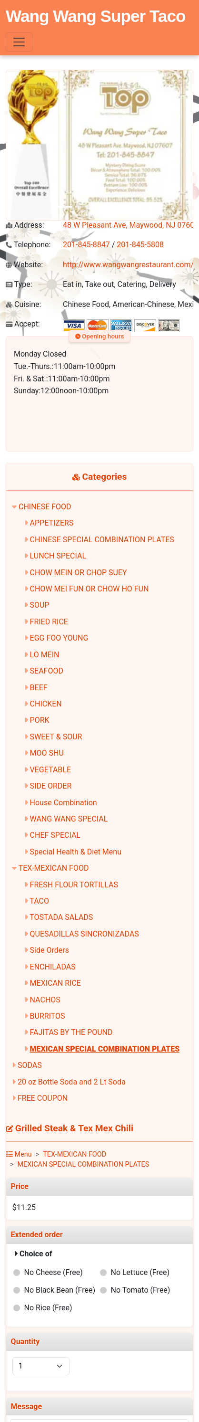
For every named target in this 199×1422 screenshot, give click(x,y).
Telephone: (28, 244)
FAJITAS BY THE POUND (71, 1032)
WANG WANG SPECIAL (69, 818)
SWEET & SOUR (56, 736)
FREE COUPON (43, 1098)
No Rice (48, 1307)
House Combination (63, 802)
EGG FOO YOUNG (59, 638)
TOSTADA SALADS (61, 917)
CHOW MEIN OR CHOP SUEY (78, 572)
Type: (19, 284)
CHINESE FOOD (45, 506)
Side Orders (49, 950)
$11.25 (24, 1207)
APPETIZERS (52, 522)
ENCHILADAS (53, 966)
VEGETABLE (50, 769)
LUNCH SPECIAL (58, 555)
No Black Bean (59, 1290)
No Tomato (140, 1290)
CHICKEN (46, 703)
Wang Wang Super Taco (96, 16)
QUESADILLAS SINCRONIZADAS (84, 933)
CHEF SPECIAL (55, 835)
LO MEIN (45, 654)
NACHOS (45, 999)
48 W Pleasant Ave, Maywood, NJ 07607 (131, 225)
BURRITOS (47, 1016)
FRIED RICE (49, 621)
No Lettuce (139, 1272)
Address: (25, 225)
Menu (19, 1154)
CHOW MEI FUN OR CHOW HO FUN (89, 588)
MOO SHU (47, 753)
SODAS (30, 1065)
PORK (40, 720)
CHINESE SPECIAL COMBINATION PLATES (102, 539)
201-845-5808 (140, 244)
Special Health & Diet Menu (75, 851)
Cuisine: (23, 304)
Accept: (23, 323)
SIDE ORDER (51, 785)
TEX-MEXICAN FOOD (54, 868)
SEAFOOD (46, 670)
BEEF (39, 687)
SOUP (40, 605)
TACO (39, 901)
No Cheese (53, 1272)
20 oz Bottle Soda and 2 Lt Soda (72, 1081)
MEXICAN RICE (55, 983)
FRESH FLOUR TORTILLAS (74, 884)
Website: (24, 264)
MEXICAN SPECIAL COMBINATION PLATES (105, 1048)
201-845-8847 (86, 244)
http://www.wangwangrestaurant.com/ (128, 264)
